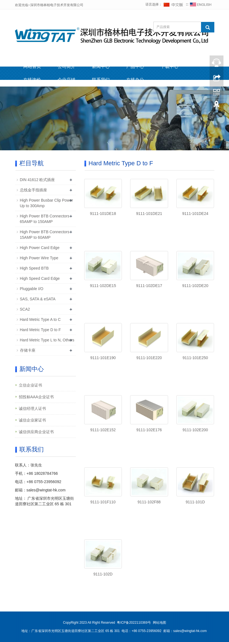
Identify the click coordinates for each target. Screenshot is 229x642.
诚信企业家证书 (32, 420)
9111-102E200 (195, 430)
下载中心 (169, 66)
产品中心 (135, 66)
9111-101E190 (103, 358)
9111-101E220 (149, 358)
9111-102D (102, 574)
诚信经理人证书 (32, 408)
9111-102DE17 (149, 285)
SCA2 (25, 309)
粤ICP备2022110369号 (134, 623)
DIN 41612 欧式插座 (37, 179)
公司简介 (66, 66)
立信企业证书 (30, 385)
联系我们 (101, 79)
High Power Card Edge (40, 247)
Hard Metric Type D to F (40, 330)
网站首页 (32, 66)
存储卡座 (27, 350)
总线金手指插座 (33, 190)
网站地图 (159, 623)
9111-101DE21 (149, 213)
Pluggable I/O (31, 288)
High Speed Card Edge (40, 278)
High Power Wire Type (39, 258)
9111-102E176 (149, 430)
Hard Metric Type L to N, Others (47, 340)
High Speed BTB (34, 268)
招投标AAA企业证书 (36, 397)
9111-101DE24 (195, 213)
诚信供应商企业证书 (36, 432)
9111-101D (195, 502)
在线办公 (135, 79)
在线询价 (32, 79)
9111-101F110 (102, 502)
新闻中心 (101, 66)
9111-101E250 (195, 358)
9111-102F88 (149, 502)
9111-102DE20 (195, 285)
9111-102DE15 (103, 285)
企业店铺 (66, 79)
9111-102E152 (103, 430)
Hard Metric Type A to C (40, 319)
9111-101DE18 (103, 213)
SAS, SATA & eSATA (38, 299)
